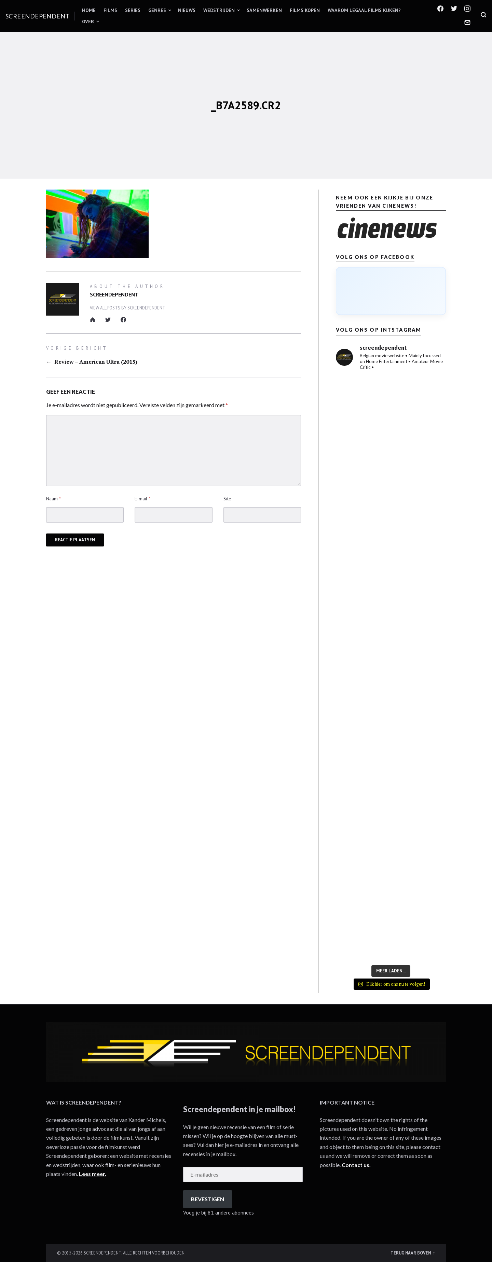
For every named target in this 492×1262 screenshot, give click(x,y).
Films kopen (305, 10)
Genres (157, 10)
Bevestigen (207, 1199)
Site (227, 499)
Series (132, 10)
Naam (53, 499)
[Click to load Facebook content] (391, 291)
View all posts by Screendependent (127, 307)
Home (89, 10)
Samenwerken (264, 10)
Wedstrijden (219, 10)
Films (110, 10)
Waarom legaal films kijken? (364, 10)
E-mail (142, 499)
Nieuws (186, 10)
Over (88, 21)
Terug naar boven (411, 1253)
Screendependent (37, 16)
